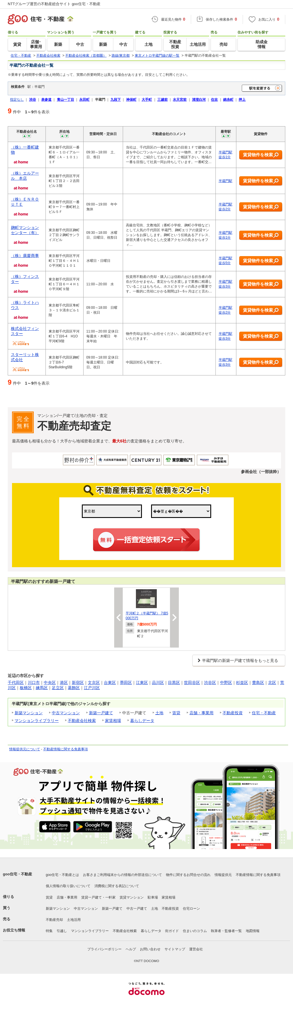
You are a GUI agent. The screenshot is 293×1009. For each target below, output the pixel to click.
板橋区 (26, 687)
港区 (64, 682)
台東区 (110, 682)
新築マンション (29, 713)
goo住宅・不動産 (17, 874)
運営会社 (196, 949)
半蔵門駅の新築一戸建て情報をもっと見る (240, 660)
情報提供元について (24, 749)
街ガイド (172, 931)
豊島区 (258, 682)
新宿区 (78, 682)
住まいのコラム (195, 931)
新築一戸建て (101, 713)
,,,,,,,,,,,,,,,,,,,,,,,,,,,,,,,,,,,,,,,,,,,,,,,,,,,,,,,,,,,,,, (181, 511)
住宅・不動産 (264, 713)
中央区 (50, 682)
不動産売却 (54, 920)
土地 (159, 713)
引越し (62, 931)
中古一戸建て (136, 909)
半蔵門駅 (225, 181)
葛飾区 (74, 687)
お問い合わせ (150, 949)
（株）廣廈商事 (25, 255)
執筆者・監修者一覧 (226, 931)
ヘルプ (131, 949)
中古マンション (66, 713)
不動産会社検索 (82, 720)
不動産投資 (233, 713)
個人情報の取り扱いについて (68, 886)
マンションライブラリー (37, 720)
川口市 (34, 682)
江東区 (142, 682)
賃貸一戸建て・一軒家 (98, 897)
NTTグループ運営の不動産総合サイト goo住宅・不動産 (54, 4)
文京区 (94, 682)
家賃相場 (113, 720)
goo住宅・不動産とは (62, 875)
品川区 (158, 682)
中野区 (226, 682)
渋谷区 (210, 682)
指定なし (17, 99)
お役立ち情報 (14, 930)
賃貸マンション (132, 897)
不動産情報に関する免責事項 (65, 749)
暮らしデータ (142, 720)
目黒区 (174, 682)
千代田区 (16, 682)
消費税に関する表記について (116, 886)
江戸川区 (92, 687)
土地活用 (74, 920)
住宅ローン (191, 909)
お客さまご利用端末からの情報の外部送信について (122, 875)
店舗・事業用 (201, 713)
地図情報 (253, 931)
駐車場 (153, 897)
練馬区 (42, 687)
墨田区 (126, 682)
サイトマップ (175, 949)
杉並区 (242, 682)
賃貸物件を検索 (261, 155)
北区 (272, 682)
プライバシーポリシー (104, 949)
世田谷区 (192, 682)
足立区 (58, 687)
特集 (49, 931)
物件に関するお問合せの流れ (188, 875)
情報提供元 (223, 875)
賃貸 (176, 713)
